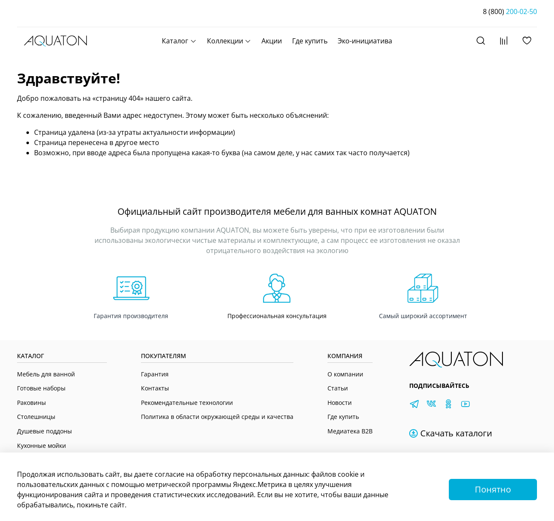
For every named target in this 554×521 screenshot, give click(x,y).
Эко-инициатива (365, 41)
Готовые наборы (41, 388)
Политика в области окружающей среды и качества (217, 417)
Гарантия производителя (131, 316)
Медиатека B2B (350, 431)
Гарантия (155, 374)
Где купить (309, 41)
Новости (339, 403)
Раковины (31, 403)
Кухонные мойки (41, 445)
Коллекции (229, 41)
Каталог (179, 41)
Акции (271, 41)
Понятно (493, 489)
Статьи (337, 388)
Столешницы (36, 417)
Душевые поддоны (44, 431)
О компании (345, 374)
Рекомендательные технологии (187, 403)
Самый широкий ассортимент (423, 316)
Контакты (155, 388)
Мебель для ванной (46, 374)
